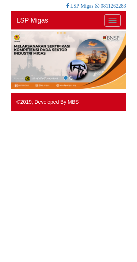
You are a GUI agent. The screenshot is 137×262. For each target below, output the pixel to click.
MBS (73, 102)
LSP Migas (32, 20)
